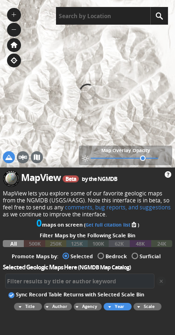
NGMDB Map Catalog (104, 267)
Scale (144, 306)
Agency (85, 306)
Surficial (146, 256)
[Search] (159, 16)
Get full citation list (111, 224)
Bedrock (112, 256)
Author (55, 306)
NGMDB (107, 179)
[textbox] (103, 16)
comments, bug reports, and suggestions (118, 207)
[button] (14, 15)
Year (114, 306)
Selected (78, 256)
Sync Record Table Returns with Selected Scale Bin (76, 294)
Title (25, 306)
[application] (87, 84)
